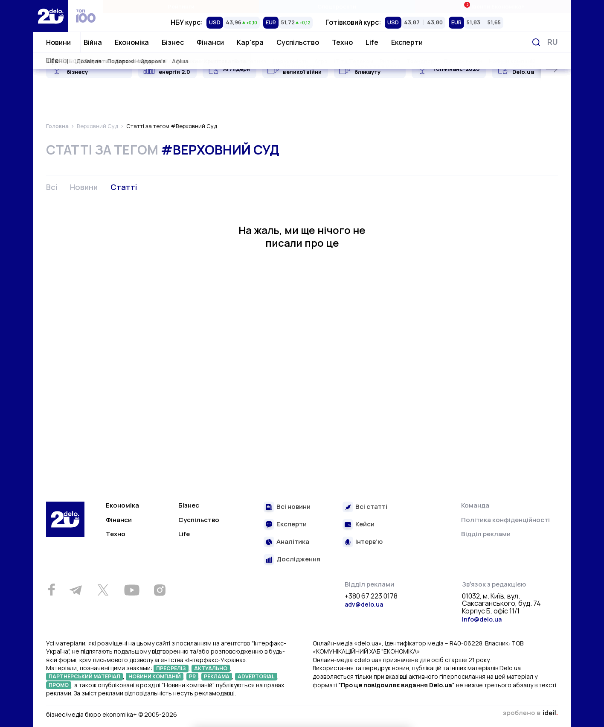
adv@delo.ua (364, 604)
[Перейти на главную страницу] (50, 16)
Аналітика (292, 542)
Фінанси (210, 42)
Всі (51, 187)
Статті (123, 187)
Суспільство (297, 42)
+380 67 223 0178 (371, 596)
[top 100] (85, 16)
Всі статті (371, 507)
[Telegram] (75, 590)
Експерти (407, 42)
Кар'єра (250, 42)
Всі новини (293, 507)
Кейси (365, 524)
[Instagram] (159, 590)
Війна (93, 42)
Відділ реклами (486, 533)
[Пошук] (536, 42)
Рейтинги (181, 6)
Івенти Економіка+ (492, 6)
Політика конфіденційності (505, 519)
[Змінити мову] (552, 42)
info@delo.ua (482, 619)
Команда (475, 505)
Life (372, 42)
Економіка (132, 42)
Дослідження (298, 559)
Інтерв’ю (369, 542)
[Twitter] (102, 590)
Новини (58, 42)
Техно (342, 42)
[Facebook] (51, 590)
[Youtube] (131, 590)
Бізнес (173, 42)
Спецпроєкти (336, 6)
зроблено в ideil (530, 713)
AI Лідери (236, 69)
